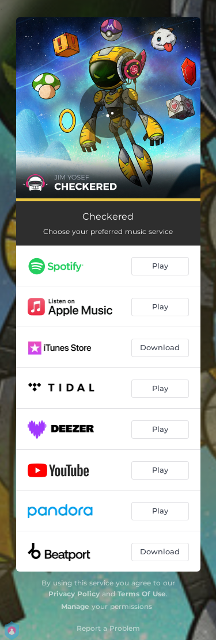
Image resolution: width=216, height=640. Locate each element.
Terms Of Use (142, 593)
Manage (75, 606)
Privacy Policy (74, 593)
